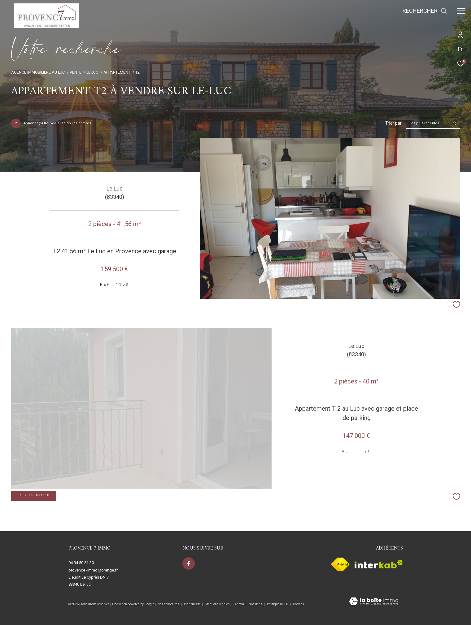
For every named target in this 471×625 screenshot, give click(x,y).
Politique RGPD (277, 604)
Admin (239, 604)
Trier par (393, 123)
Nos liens (256, 604)
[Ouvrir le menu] (461, 11)
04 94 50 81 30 (81, 562)
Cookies (298, 604)
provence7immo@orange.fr (93, 570)
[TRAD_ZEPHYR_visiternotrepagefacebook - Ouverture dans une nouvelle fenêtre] (188, 563)
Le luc (92, 72)
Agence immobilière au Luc (38, 72)
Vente (75, 72)
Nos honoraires (168, 604)
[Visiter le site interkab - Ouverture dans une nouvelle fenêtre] (379, 564)
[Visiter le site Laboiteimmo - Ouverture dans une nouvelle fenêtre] (374, 601)
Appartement (116, 72)
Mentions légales (217, 604)
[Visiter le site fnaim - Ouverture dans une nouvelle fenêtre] (340, 564)
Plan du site (192, 604)
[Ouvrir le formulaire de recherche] (425, 10)
